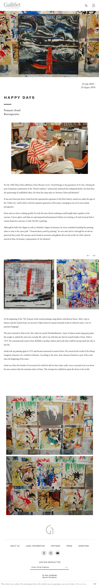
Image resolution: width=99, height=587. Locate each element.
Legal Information (35, 546)
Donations (83, 546)
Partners (55, 546)
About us (14, 546)
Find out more (81, 584)
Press (69, 546)
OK (94, 584)
